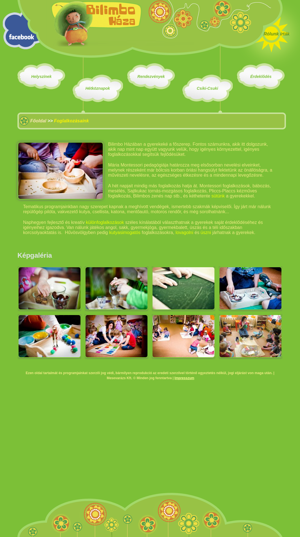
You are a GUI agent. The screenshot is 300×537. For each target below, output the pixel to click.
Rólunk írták (277, 34)
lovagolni (184, 232)
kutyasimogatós (124, 232)
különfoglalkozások (105, 222)
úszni (206, 232)
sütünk (218, 196)
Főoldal (38, 120)
